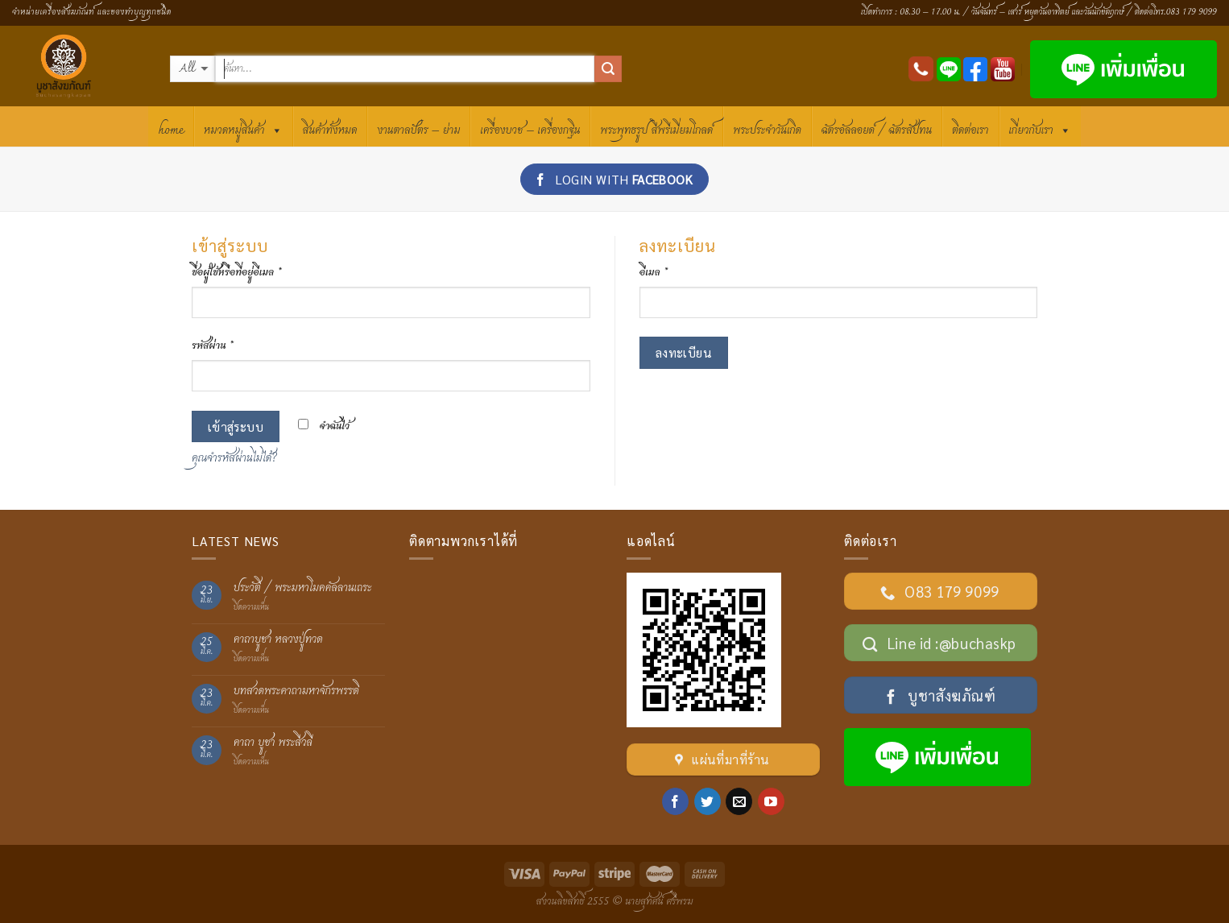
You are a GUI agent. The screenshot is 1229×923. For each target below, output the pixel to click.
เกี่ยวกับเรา (1040, 128)
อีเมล (653, 272)
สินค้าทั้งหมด (330, 130)
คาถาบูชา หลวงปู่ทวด (278, 640)
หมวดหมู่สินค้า (243, 128)
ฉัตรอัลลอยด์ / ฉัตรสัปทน (876, 130)
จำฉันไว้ (324, 426)
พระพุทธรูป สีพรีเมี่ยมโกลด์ (656, 130)
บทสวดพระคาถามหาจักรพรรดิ (296, 691)
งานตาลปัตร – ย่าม (418, 130)
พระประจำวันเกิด (767, 130)
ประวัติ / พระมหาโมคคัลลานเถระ (303, 588)
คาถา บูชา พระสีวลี (273, 743)
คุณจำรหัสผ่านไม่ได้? (234, 458)
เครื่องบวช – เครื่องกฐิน (530, 130)
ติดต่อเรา (970, 130)
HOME (171, 130)
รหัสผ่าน (213, 346)
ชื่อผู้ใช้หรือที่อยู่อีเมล (237, 272)
